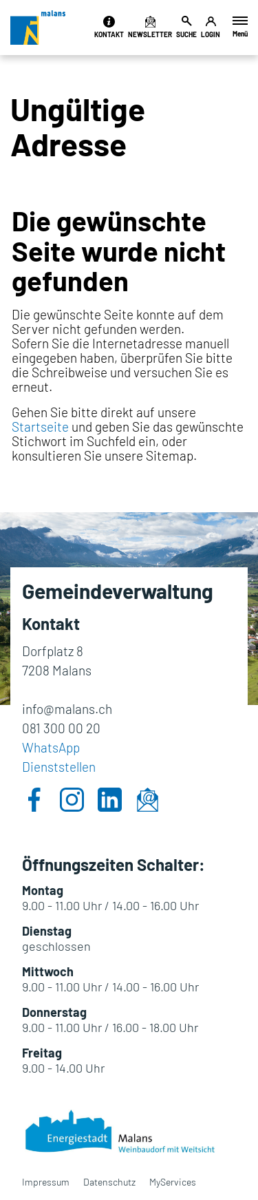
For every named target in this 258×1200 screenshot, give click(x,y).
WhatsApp (51, 747)
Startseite (40, 426)
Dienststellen (59, 767)
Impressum (45, 1182)
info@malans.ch (67, 709)
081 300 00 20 (61, 728)
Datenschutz (109, 1182)
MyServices (172, 1182)
